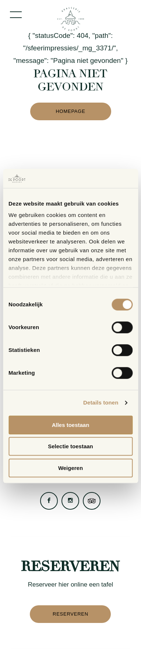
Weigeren (70, 468)
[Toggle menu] (16, 15)
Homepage (70, 111)
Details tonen (100, 403)
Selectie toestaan (70, 446)
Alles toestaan (70, 425)
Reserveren (70, 614)
